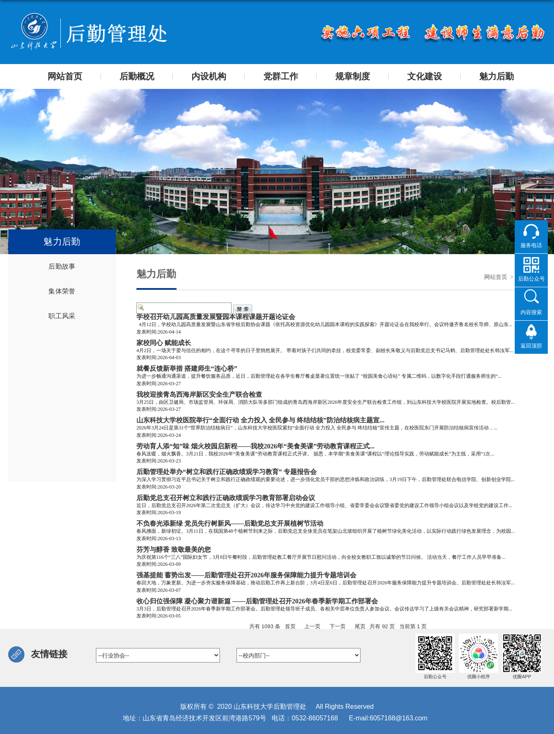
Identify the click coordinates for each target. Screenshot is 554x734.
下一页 (338, 626)
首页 (290, 626)
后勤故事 (61, 266)
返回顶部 (531, 345)
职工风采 (61, 315)
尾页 (360, 626)
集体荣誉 (61, 291)
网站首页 (495, 277)
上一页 (312, 626)
